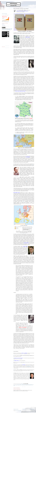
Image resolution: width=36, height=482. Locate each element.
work (3, 28)
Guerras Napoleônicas (30, 384)
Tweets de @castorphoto (4, 13)
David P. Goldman (19, 384)
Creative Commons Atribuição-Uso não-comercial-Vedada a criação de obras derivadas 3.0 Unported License (7, 29)
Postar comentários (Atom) (18, 410)
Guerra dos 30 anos (24, 384)
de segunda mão (28, 366)
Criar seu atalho (3, 25)
